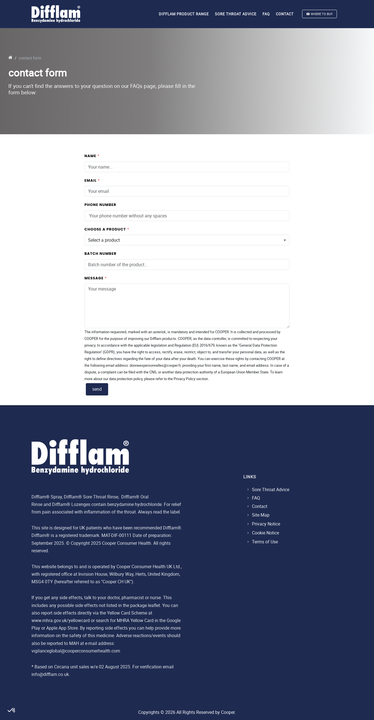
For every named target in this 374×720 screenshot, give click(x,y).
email (90, 180)
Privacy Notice (266, 524)
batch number (100, 253)
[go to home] (10, 58)
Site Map (260, 515)
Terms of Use (265, 542)
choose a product (105, 229)
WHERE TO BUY (319, 14)
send (97, 389)
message (93, 278)
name (90, 156)
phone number (100, 204)
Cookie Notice (265, 533)
